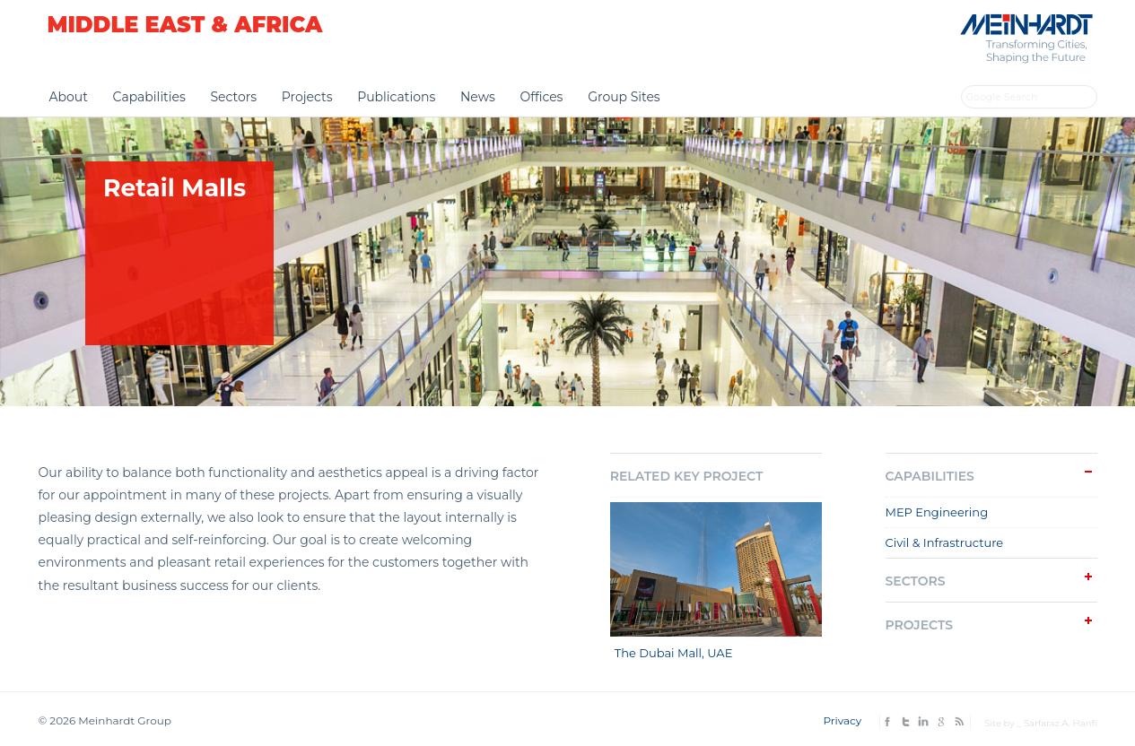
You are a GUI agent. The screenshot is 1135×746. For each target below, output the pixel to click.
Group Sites (624, 97)
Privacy (842, 720)
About (68, 97)
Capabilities (149, 97)
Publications (396, 97)
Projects (307, 97)
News (477, 97)
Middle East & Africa (185, 25)
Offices (541, 97)
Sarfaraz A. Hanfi (1060, 723)
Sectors (233, 97)
